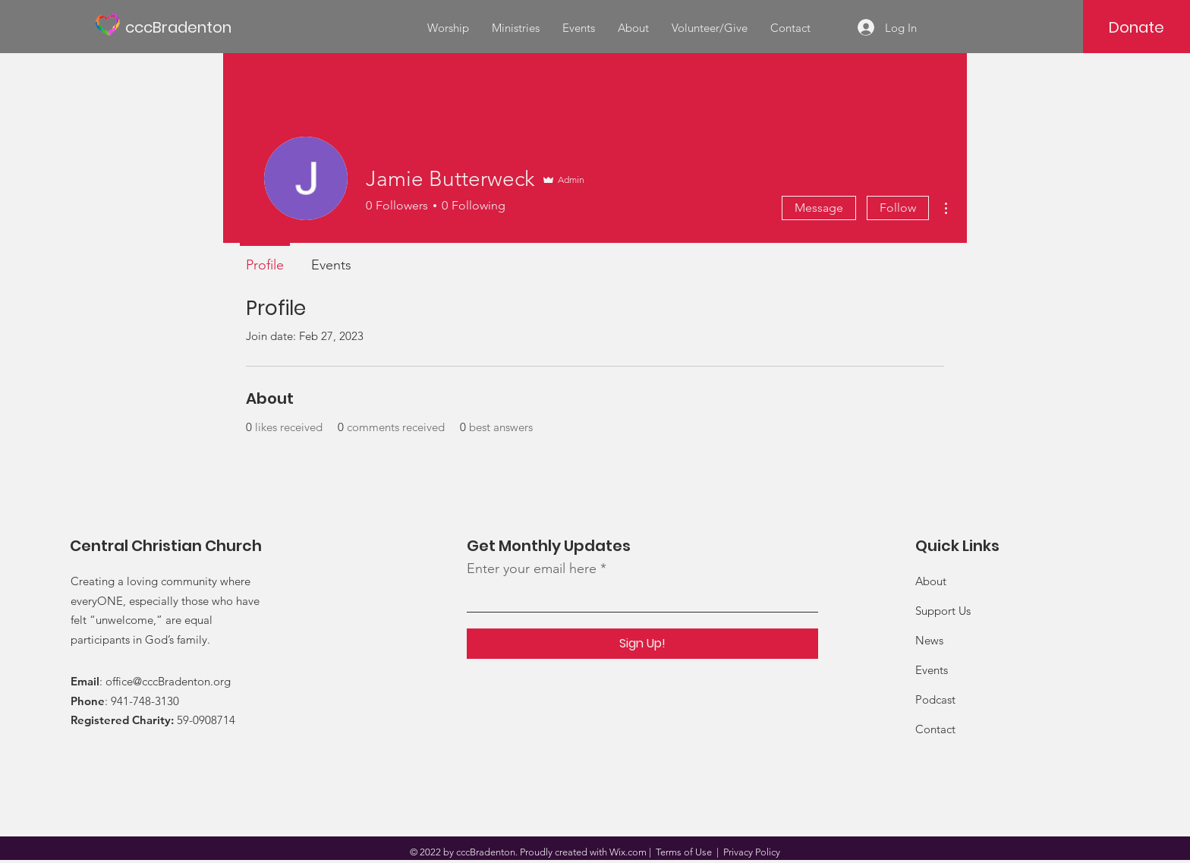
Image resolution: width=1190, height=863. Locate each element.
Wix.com (628, 852)
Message (819, 207)
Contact (935, 729)
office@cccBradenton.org (168, 681)
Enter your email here (532, 568)
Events (931, 670)
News (929, 640)
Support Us (943, 610)
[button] (515, 28)
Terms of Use (684, 852)
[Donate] (1136, 27)
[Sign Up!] (642, 643)
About (930, 581)
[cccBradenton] (193, 27)
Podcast (935, 699)
